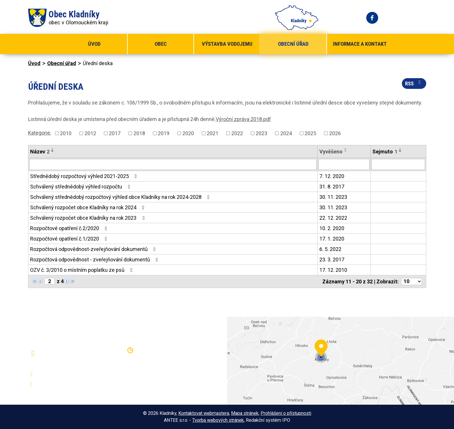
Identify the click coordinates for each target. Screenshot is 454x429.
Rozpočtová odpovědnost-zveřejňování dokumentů (94, 249)
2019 (163, 133)
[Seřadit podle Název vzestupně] (53, 149)
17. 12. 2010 (333, 270)
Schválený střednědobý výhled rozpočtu (81, 187)
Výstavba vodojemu (227, 44)
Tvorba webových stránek (218, 420)
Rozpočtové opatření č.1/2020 (69, 239)
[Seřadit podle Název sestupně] (53, 151)
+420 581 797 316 (59, 374)
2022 (237, 133)
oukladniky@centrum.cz (64, 385)
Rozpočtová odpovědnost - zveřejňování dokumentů (95, 259)
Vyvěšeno (331, 151)
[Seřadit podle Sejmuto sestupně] (400, 151)
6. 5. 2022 (330, 249)
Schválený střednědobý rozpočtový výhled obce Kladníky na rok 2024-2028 (121, 197)
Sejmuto (384, 151)
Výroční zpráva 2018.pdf (243, 119)
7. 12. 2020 (331, 176)
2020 (188, 133)
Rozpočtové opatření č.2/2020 (69, 228)
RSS (414, 83)
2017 (114, 133)
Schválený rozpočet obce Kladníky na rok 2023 (88, 218)
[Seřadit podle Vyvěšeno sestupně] (346, 151)
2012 (90, 133)
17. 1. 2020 (331, 239)
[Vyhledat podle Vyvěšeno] (343, 164)
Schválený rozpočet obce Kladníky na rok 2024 (88, 207)
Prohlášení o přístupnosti (286, 413)
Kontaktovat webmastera (203, 413)
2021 (212, 133)
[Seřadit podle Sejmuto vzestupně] (400, 149)
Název (40, 151)
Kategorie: (39, 133)
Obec (161, 44)
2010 (66, 133)
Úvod (94, 44)
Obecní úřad (293, 44)
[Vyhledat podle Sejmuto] (398, 164)
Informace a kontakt (360, 44)
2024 (286, 133)
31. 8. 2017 (331, 187)
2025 (310, 133)
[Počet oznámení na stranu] (411, 281)
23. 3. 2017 (331, 259)
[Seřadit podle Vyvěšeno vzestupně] (346, 149)
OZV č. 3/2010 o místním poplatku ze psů (82, 270)
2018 (139, 133)
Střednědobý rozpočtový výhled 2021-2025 (84, 176)
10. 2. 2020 (331, 228)
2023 (261, 133)
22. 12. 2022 (333, 218)
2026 (335, 133)
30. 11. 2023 (333, 197)
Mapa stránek (245, 413)
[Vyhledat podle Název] (172, 164)
